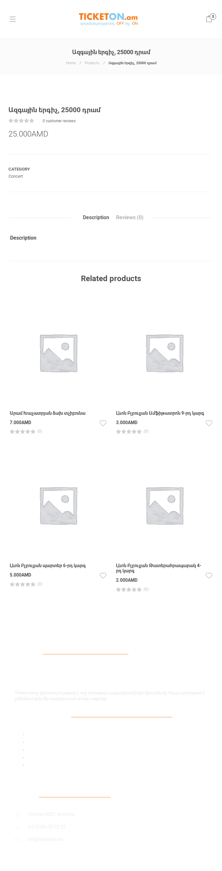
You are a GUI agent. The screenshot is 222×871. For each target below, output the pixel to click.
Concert (15, 176)
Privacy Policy (42, 742)
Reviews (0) (130, 217)
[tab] (96, 217)
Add (32, 734)
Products (92, 63)
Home (71, 63)
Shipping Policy (43, 757)
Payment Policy (43, 749)
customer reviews (59, 121)
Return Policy (41, 765)
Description (96, 217)
